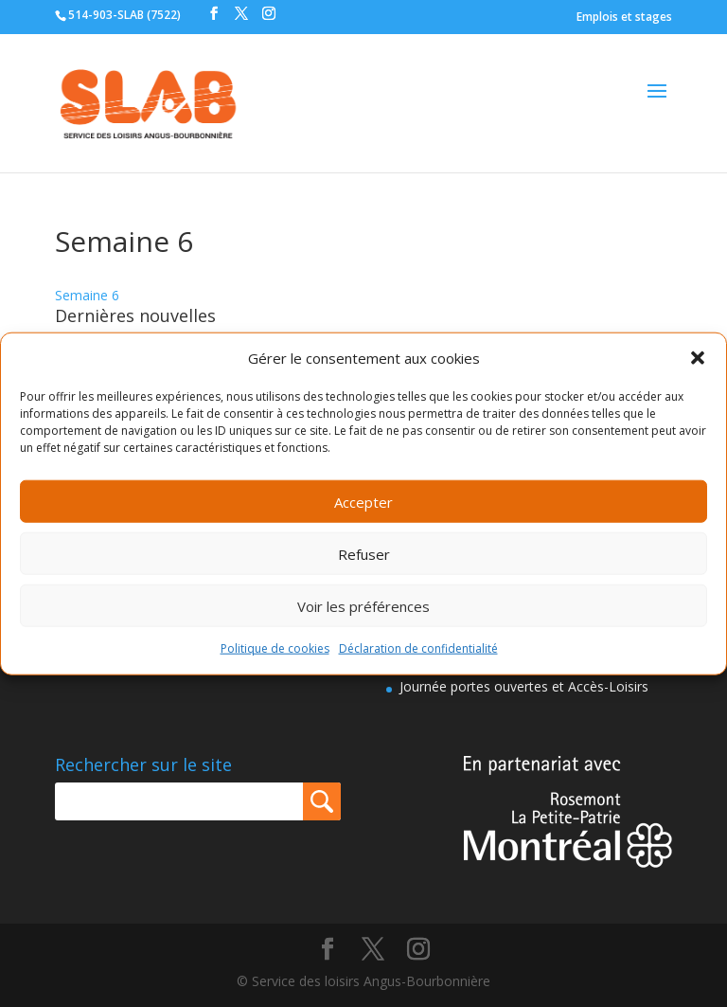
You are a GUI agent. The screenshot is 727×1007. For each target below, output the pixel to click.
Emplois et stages (624, 17)
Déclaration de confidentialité (418, 648)
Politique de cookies (275, 648)
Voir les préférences (363, 606)
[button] (697, 358)
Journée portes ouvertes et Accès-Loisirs (523, 686)
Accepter (363, 502)
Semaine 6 (87, 295)
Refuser (364, 554)
